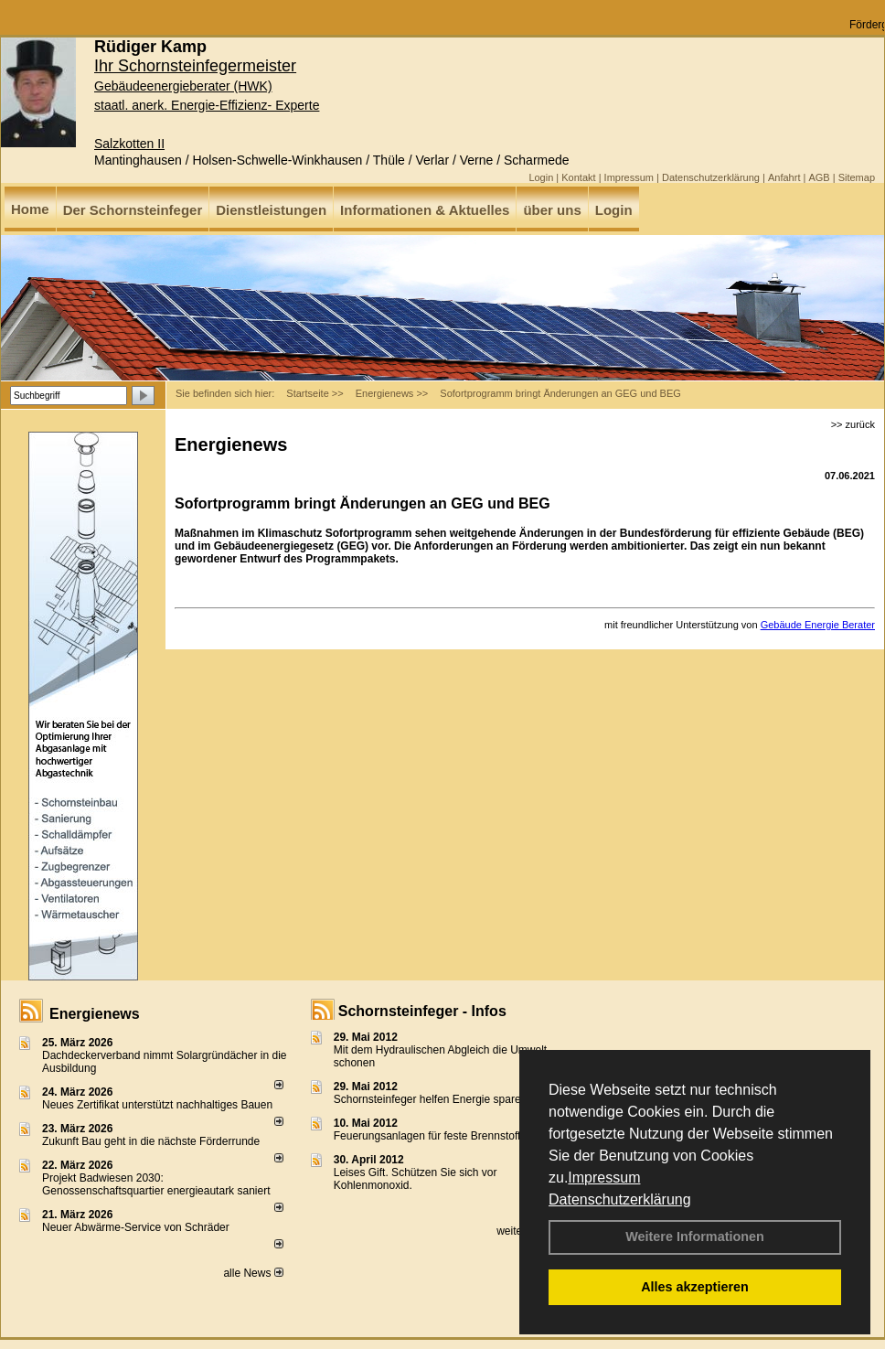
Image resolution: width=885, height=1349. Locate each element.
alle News (253, 1273)
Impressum (604, 1177)
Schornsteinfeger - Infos (422, 1011)
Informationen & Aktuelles (424, 210)
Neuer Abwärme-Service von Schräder (135, 1227)
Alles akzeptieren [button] (695, 1286)
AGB (818, 177)
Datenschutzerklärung (620, 1199)
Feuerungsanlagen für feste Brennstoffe (430, 1136)
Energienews (94, 1014)
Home (30, 209)
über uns (552, 210)
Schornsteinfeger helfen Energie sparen (430, 1099)
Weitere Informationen (694, 1236)
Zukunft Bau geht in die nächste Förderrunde (151, 1141)
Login (540, 177)
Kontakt (578, 177)
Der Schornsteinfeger (133, 210)
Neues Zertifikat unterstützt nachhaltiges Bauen (157, 1104)
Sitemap (856, 177)
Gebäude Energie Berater (818, 624)
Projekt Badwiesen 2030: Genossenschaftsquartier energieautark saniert (156, 1184)
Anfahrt (784, 177)
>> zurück (853, 424)
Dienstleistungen (271, 210)
